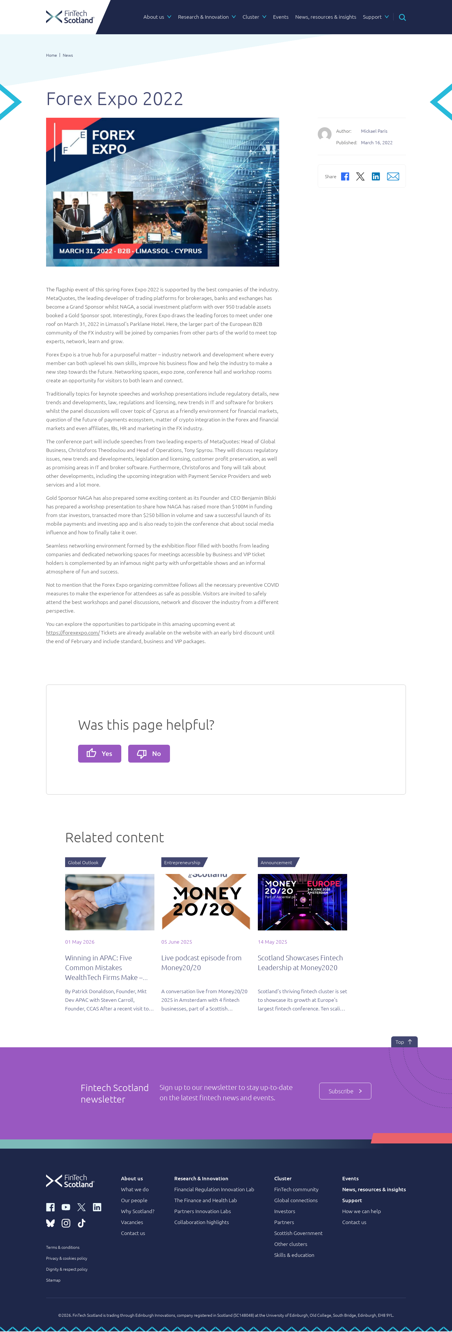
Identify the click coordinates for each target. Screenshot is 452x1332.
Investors (284, 1211)
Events (350, 1178)
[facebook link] (50, 1207)
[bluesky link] (50, 1223)
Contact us (133, 1233)
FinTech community (296, 1189)
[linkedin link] (97, 1207)
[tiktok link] (81, 1223)
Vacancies (132, 1222)
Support (352, 1200)
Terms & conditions (63, 1248)
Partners (284, 1222)
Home (51, 55)
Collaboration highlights (201, 1222)
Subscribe (345, 1090)
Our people (134, 1200)
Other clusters (290, 1244)
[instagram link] (66, 1223)
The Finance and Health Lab (205, 1200)
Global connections (296, 1200)
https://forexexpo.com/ (73, 632)
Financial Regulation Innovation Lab (214, 1189)
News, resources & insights (374, 1189)
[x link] (81, 1207)
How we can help (361, 1211)
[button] (402, 16)
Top (400, 1042)
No (151, 754)
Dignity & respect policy (67, 1269)
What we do (135, 1189)
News (68, 55)
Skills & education (294, 1255)
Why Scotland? (137, 1211)
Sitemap (53, 1280)
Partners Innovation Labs (202, 1211)
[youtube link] (66, 1207)
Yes (100, 753)
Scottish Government (298, 1233)
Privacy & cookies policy (66, 1258)
